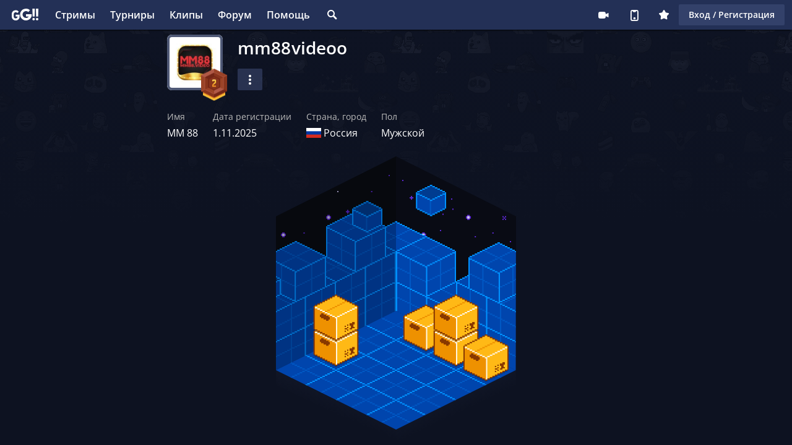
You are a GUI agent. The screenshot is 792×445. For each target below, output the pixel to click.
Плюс (663, 14)
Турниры (132, 15)
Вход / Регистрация (732, 14)
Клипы (186, 15)
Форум (235, 15)
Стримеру (603, 15)
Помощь (288, 15)
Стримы (75, 15)
